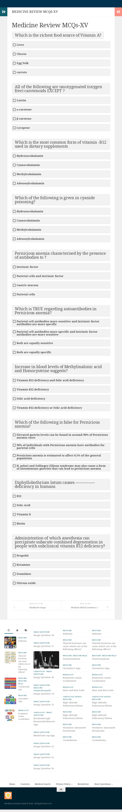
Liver (20, 46)
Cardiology (39, 673)
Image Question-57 (44, 647)
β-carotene (24, 120)
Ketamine (23, 566)
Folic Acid (23, 506)
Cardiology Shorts (72, 698)
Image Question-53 (44, 706)
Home (12, 785)
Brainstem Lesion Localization (23, 718)
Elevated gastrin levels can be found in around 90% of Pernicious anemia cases (62, 437)
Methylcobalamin (29, 175)
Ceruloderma (70, 741)
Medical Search (43, 785)
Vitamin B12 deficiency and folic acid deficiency (50, 381)
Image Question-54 (44, 695)
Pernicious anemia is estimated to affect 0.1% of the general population (59, 458)
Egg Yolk (23, 64)
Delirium (22, 642)
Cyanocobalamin (28, 166)
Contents (25, 785)
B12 (19, 497)
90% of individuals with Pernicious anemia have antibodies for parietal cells (61, 448)
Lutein (21, 101)
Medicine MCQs (80, 657)
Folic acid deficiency (31, 400)
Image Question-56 (44, 678)
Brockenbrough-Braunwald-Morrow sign (44, 723)
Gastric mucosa (27, 286)
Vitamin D (24, 515)
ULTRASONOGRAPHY (42, 692)
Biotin (21, 525)
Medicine (22, 639)
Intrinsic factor (27, 268)
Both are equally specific (34, 353)
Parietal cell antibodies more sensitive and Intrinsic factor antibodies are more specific (58, 324)
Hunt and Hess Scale (73, 691)
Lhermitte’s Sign (71, 669)
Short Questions (102, 785)
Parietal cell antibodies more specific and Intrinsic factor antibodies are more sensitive (57, 334)
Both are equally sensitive (35, 344)
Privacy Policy (63, 785)
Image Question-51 (44, 759)
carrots (22, 73)
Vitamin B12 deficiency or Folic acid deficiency (49, 409)
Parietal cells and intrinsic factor (40, 277)
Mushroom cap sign (44, 737)
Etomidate (24, 575)
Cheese (21, 55)
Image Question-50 (44, 770)
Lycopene (23, 129)
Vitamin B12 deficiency (33, 391)
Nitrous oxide (26, 584)
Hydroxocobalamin (30, 157)
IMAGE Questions (42, 633)
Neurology (23, 712)
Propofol (23, 557)
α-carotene (24, 111)
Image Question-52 (44, 748)
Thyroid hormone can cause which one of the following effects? (24, 665)
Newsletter (83, 785)
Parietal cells (26, 295)
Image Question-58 (44, 636)
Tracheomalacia (71, 660)
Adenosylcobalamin (30, 184)
